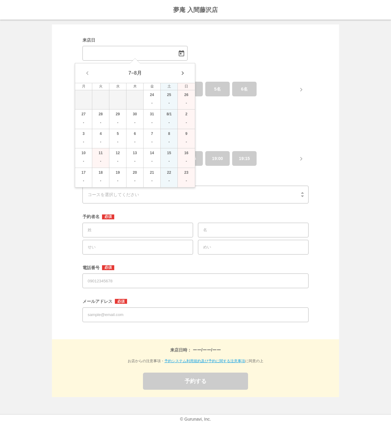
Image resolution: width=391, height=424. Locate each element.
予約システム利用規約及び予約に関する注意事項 (204, 361)
